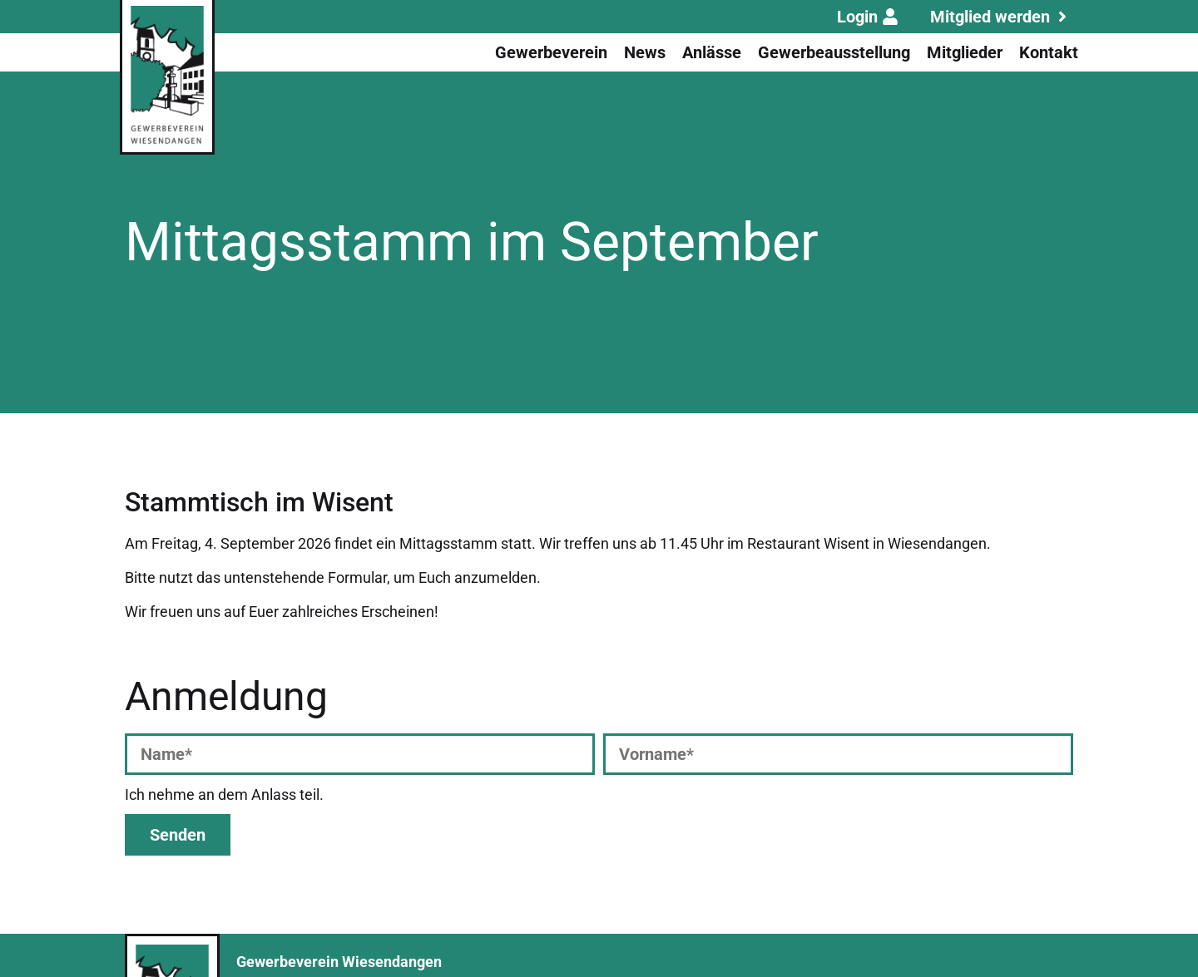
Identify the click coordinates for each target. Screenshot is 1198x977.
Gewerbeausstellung (834, 52)
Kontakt (1048, 52)
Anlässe (711, 52)
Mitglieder (964, 52)
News (645, 52)
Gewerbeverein (551, 52)
